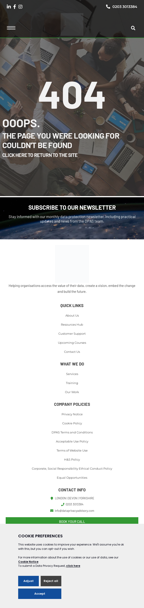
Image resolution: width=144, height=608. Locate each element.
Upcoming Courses (72, 342)
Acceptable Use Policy (72, 441)
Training (72, 383)
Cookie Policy (72, 423)
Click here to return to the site (39, 155)
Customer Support (72, 333)
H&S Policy (72, 459)
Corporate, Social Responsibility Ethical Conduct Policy (72, 468)
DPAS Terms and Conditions (72, 432)
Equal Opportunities (72, 477)
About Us (72, 315)
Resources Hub (72, 324)
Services (72, 374)
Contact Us (72, 351)
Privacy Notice (72, 414)
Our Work (72, 392)
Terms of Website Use (72, 450)
